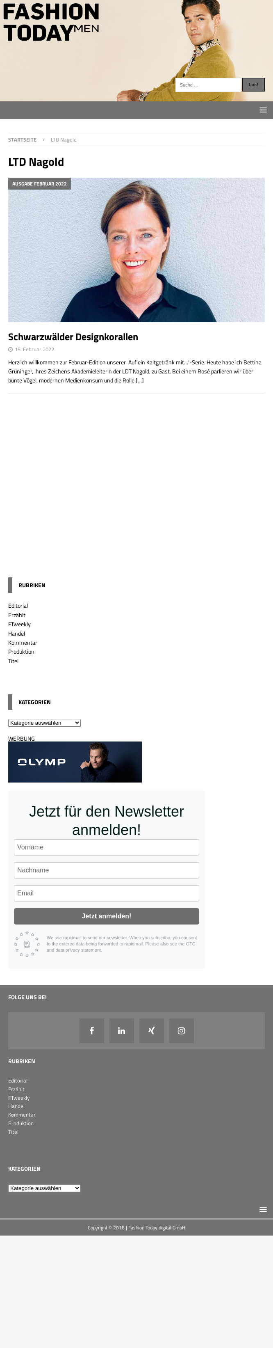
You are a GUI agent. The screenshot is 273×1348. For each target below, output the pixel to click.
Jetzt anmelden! (107, 916)
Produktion (21, 651)
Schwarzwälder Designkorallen (73, 336)
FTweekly (19, 624)
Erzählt (16, 615)
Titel (13, 661)
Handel (16, 633)
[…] (140, 380)
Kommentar (22, 642)
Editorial (18, 605)
